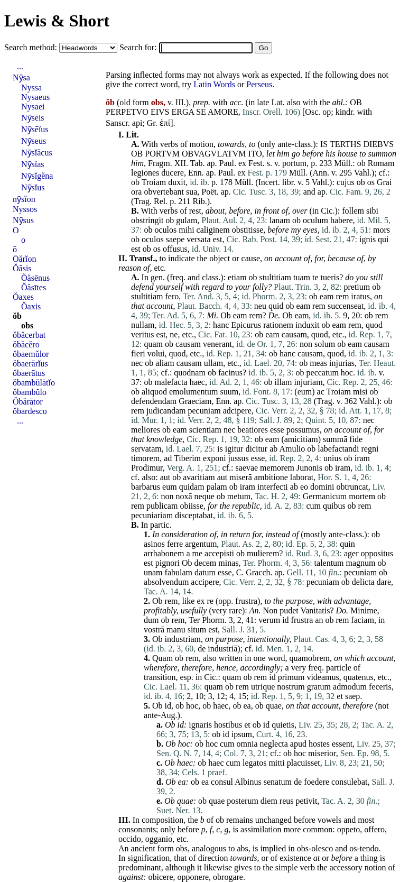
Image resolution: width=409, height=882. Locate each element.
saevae (246, 467)
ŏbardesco (30, 411)
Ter (194, 619)
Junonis (309, 467)
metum (238, 496)
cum (313, 505)
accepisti (219, 553)
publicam (162, 505)
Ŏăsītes (33, 287)
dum (151, 619)
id (285, 619)
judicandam (166, 410)
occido (129, 838)
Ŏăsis (22, 268)
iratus (360, 296)
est (217, 239)
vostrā (154, 629)
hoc (347, 372)
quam (153, 343)
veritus (142, 334)
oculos (165, 229)
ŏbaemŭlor (31, 354)
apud (298, 743)
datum (205, 572)
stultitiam (275, 277)
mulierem (263, 553)
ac (320, 391)
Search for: (139, 47)
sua (191, 191)
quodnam (190, 372)
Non (270, 610)
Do (341, 610)
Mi (212, 315)
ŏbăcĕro (26, 344)
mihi (186, 229)
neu (260, 305)
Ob (225, 315)
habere (341, 220)
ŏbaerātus (29, 373)
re (210, 600)
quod (374, 324)
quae (274, 705)
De (273, 315)
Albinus (248, 781)
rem (342, 296)
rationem (278, 324)
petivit (307, 800)
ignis (367, 239)
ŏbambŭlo (30, 392)
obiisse (191, 505)
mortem (362, 496)
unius (332, 458)
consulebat (349, 781)
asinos (154, 543)
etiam (237, 277)
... (20, 66)
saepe (175, 239)
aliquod (154, 391)
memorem (277, 467)
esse (277, 429)
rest (195, 210)
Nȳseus (33, 140)
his (331, 153)
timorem (145, 458)
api (137, 122)
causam (294, 334)
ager (351, 553)
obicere (160, 876)
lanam (279, 220)
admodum (350, 686)
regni (369, 448)
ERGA (182, 111)
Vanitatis (315, 610)
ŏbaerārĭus (30, 363)
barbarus (145, 486)
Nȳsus (23, 220)
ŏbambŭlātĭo (34, 382)
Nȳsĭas (32, 164)
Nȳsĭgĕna (37, 175)
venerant (217, 343)
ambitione (271, 477)
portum (294, 163)
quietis (283, 724)
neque (204, 496)
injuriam (308, 382)
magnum (361, 562)
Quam (162, 658)
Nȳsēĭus (35, 129)
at (316, 857)
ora (136, 191)
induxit (307, 324)
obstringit (147, 220)
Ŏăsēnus (35, 277)
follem (353, 210)
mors (381, 229)
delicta (363, 581)
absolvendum (166, 581)
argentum (201, 543)
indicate (181, 258)
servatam (146, 448)
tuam (301, 277)
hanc (221, 324)
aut (165, 477)
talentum (329, 562)
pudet (289, 610)
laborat (301, 477)
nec (137, 363)
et (340, 696)
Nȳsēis (32, 117)
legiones (145, 172)
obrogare (228, 876)
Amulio (292, 448)
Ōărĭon (24, 258)
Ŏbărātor (28, 401)
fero (172, 296)
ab (273, 448)
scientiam (205, 429)
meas (318, 363)
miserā (240, 477)
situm (197, 629)
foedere (316, 781)
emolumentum (193, 391)
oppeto (348, 829)
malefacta (170, 382)
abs (242, 848)
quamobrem (310, 658)
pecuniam (204, 410)
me (197, 553)
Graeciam (195, 401)
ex (242, 163)
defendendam (153, 401)
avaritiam (199, 477)
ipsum (241, 734)
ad (168, 458)
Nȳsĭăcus (36, 152)
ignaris (200, 724)
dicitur (256, 448)
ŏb (17, 315)
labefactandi (338, 448)
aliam (164, 363)
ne (174, 334)
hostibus (228, 724)
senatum (278, 781)
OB (355, 102)
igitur (234, 448)
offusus (175, 248)
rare (235, 610)
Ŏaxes (23, 296)
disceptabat (194, 515)
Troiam (154, 182)
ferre (175, 543)
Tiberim (187, 458)
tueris (330, 277)
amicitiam (301, 439)
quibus (334, 505)
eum (305, 391)
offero (374, 829)
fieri (138, 353)
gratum (319, 686)
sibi (372, 210)
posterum (242, 800)
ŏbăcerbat (29, 334)
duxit (176, 182)
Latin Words (214, 84)
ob (361, 163)
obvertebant (164, 191)
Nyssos (25, 209)
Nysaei (32, 106)
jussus (238, 458)
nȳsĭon (24, 199)
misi (360, 391)
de (202, 648)
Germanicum (325, 496)
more (292, 829)
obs (182, 848)
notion (375, 867)
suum (229, 391)
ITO (255, 153)
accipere (205, 581)
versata (198, 239)
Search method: (31, 47)
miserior (322, 753)
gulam (186, 220)
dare (383, 581)
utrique (263, 686)
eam (327, 296)
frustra (246, 600)
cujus (346, 182)
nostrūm (290, 686)
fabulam (178, 572)
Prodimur (147, 467)
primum (291, 677)
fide (355, 439)
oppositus (377, 553)
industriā (222, 648)
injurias (342, 363)
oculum (315, 220)
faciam (362, 619)
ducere (172, 172)
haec (197, 382)
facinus (230, 372)
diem (269, 800)
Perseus (259, 84)
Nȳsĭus (32, 187)
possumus (303, 429)
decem (205, 562)
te (315, 277)
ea (246, 705)
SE (201, 111)
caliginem (213, 229)
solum (324, 343)
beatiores (252, 429)
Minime (363, 610)
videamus (322, 677)
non (306, 343)
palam (217, 486)
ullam (213, 363)
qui (383, 239)
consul (222, 781)
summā (335, 439)
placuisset (303, 762)
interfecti (272, 486)
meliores (145, 429)
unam (153, 572)
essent (342, 743)
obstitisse (248, 229)
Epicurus (246, 324)
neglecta (274, 743)
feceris (380, 686)
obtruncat (352, 486)
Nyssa (31, 87)
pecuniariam (152, 515)
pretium (356, 286)
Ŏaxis (31, 306)
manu (175, 629)
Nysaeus (35, 97)
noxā (183, 496)
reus (287, 800)
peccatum (322, 372)
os (371, 182)
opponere (193, 876)
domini (322, 486)
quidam (191, 486)
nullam (142, 324)
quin (347, 543)
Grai (384, 182)
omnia (247, 743)
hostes (319, 743)
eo (304, 486)
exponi (214, 458)
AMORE (223, 111)
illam (283, 382)
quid (275, 305)
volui (156, 353)
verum (269, 619)
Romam (381, 163)
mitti (276, 762)
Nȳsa (21, 77)
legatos (254, 762)
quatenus (358, 677)
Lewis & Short (56, 20)
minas (228, 562)
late (263, 102)
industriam (183, 639)
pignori (167, 562)
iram (362, 458)
